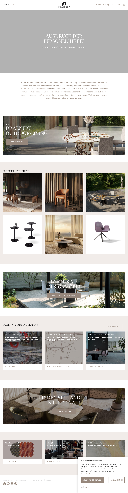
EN (17, 5)
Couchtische (25, 89)
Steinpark (45, 95)
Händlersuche (7, 480)
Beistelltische (40, 89)
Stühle (78, 89)
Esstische (101, 86)
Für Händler (47, 480)
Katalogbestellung (22, 480)
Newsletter (35, 480)
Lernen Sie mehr (86, 474)
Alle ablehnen (117, 480)
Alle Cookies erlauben (92, 480)
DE (13, 5)
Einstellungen (90, 487)
